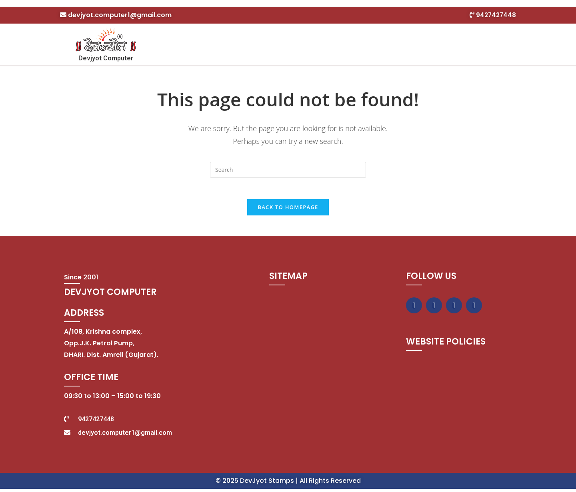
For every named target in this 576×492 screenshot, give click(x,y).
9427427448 (495, 15)
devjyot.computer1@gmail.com (120, 15)
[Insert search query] (288, 170)
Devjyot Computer (105, 58)
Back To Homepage (288, 210)
